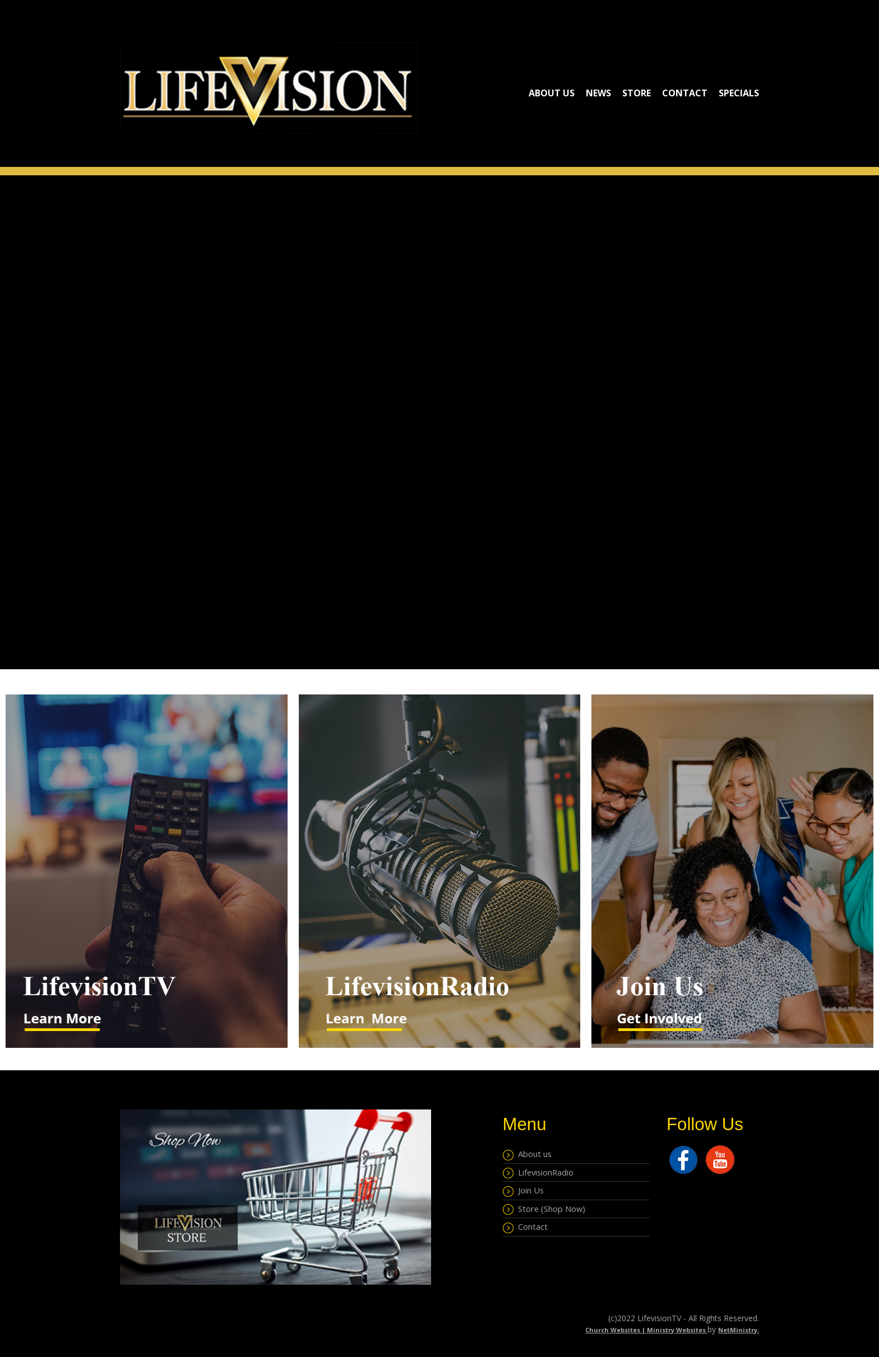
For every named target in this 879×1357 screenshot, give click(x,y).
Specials (739, 93)
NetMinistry (737, 1330)
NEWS (598, 93)
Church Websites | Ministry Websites (646, 1330)
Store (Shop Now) (544, 1209)
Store (636, 93)
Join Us (523, 1191)
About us (527, 1154)
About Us (552, 93)
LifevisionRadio (538, 1173)
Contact (684, 93)
